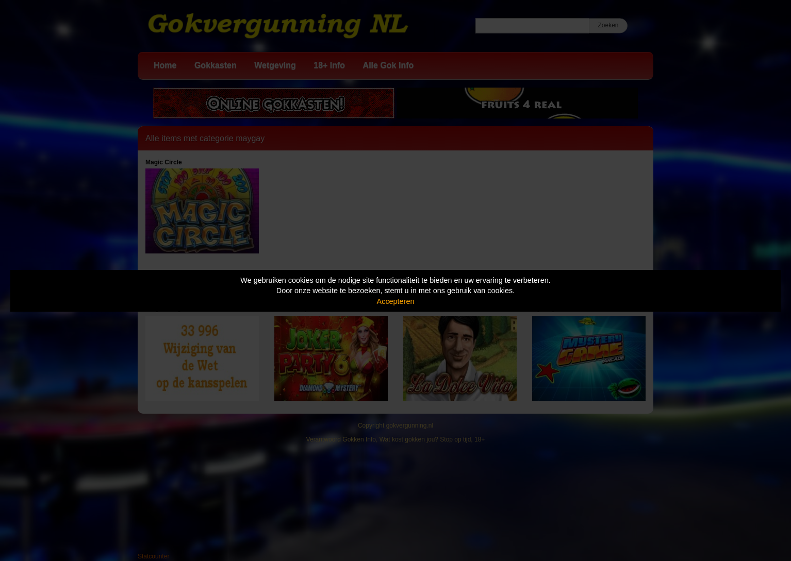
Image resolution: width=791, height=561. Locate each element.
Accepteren (396, 301)
